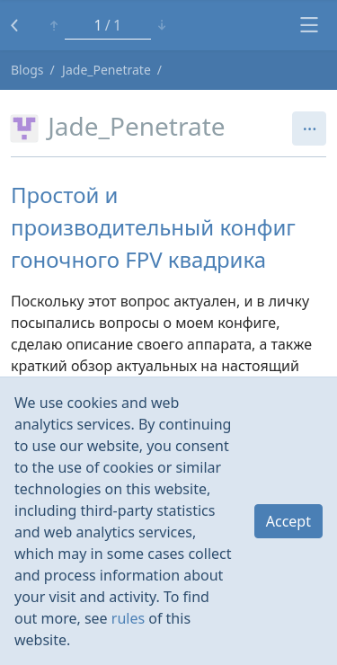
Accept (288, 521)
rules (128, 618)
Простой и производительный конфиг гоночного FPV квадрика (153, 227)
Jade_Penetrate (106, 69)
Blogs (27, 69)
